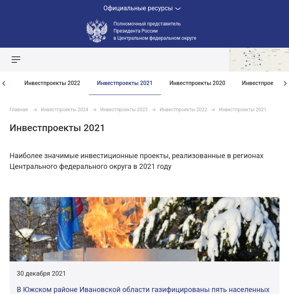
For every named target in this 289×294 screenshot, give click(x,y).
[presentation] (4, 83)
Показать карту (259, 60)
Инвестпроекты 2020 (197, 83)
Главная (19, 109)
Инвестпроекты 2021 (125, 83)
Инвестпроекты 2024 (64, 109)
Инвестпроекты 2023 (124, 109)
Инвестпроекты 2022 (52, 83)
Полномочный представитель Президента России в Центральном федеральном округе (154, 31)
